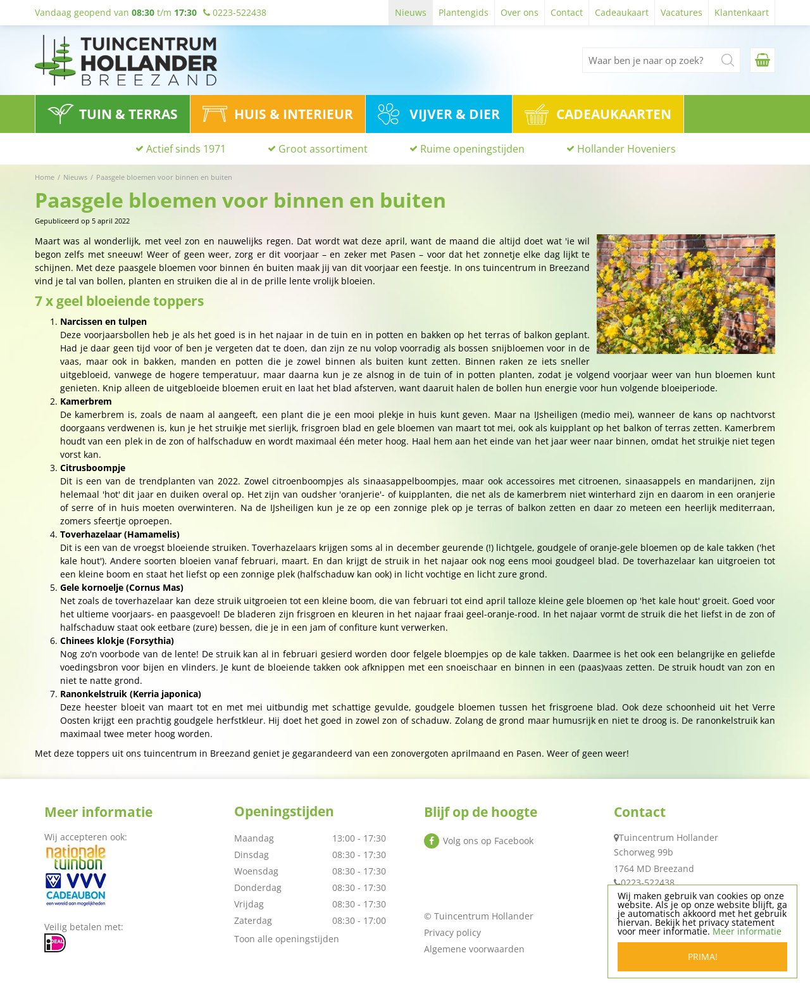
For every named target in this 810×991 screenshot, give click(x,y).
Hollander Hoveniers (626, 149)
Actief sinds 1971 (186, 149)
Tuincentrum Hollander (668, 837)
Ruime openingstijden (472, 149)
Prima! (703, 956)
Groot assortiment (323, 149)
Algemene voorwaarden (474, 949)
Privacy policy (452, 932)
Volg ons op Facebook (488, 841)
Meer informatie (747, 931)
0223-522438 (648, 882)
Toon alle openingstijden (286, 939)
